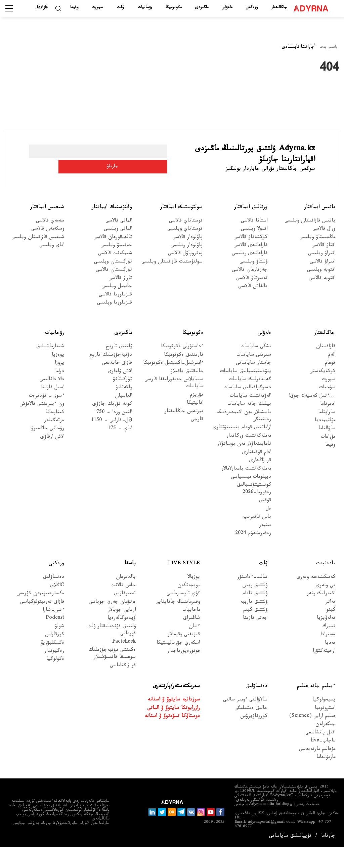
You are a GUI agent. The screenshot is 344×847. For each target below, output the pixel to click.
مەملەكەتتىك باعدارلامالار (246, 469)
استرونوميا (325, 708)
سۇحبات (327, 388)
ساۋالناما (326, 429)
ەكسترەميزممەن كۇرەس (40, 594)
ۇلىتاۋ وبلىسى (253, 262)
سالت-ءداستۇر (252, 577)
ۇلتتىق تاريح (119, 347)
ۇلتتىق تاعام (255, 594)
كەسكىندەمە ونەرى (316, 577)
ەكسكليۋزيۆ (52, 643)
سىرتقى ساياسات (253, 355)
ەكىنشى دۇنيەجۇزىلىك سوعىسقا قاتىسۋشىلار (112, 654)
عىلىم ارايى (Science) (312, 716)
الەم (331, 355)
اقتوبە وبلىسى (321, 270)
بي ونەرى (325, 586)
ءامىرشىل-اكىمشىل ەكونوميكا (173, 363)
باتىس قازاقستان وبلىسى (310, 221)
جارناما (328, 836)
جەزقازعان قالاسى (249, 270)
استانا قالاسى (254, 221)
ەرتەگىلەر (54, 421)
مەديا (330, 643)
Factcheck (124, 642)
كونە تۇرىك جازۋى (112, 404)
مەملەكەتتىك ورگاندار (248, 436)
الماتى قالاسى (118, 221)
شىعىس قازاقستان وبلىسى (37, 237)
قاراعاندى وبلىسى (249, 253)
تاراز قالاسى (120, 278)
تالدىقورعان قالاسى (112, 237)
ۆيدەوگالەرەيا (122, 618)
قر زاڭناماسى (123, 666)
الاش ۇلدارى (120, 371)
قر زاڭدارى (260, 461)
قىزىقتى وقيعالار (184, 635)
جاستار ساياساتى (253, 363)
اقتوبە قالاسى (322, 278)
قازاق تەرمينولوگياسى (42, 602)
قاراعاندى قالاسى (250, 245)
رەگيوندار (54, 651)
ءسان (194, 627)
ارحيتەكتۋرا (324, 651)
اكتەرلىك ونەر (321, 594)
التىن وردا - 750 (114, 412)
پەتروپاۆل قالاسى (185, 253)
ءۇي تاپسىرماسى (183, 594)
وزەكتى (252, 8)
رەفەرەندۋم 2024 (253, 533)
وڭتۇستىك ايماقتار (112, 207)
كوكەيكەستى (322, 371)
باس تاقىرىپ (257, 517)
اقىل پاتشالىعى (320, 733)
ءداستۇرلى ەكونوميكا (182, 347)
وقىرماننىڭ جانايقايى (178, 602)
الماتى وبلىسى (118, 229)
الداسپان (123, 396)
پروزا (59, 363)
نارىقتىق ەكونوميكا (183, 355)
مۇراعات (328, 437)
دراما (59, 371)
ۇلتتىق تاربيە (253, 602)
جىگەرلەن (325, 724)
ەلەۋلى (227, 8)
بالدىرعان (126, 577)
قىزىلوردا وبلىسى (114, 303)
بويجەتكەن (188, 586)
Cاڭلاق (57, 586)
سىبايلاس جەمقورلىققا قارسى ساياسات (173, 383)
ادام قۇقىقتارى (256, 452)
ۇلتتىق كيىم (255, 610)
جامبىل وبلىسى (116, 286)
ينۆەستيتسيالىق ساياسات (245, 371)
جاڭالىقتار (279, 8)
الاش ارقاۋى (52, 437)
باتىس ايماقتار (319, 207)
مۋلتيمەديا (325, 421)
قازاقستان (325, 347)
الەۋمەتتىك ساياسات (250, 396)
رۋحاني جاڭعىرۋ (47, 429)
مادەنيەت (325, 564)
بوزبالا (193, 577)
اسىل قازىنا (52, 388)
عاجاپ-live (323, 741)
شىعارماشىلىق (50, 347)
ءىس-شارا (53, 610)
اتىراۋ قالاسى (322, 262)
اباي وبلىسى (51, 245)
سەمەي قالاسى (50, 221)
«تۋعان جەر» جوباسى (112, 602)
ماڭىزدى (201, 8)
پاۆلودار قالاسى (187, 237)
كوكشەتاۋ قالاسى (250, 237)
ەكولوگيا (55, 659)
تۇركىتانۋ (122, 380)
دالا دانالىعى (52, 380)
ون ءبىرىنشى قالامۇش (41, 404)
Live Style (184, 564)
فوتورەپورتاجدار (183, 651)
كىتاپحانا (54, 412)
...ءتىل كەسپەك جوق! (311, 396)
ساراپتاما (326, 412)
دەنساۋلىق (53, 577)
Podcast (55, 618)
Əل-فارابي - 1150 (111, 421)
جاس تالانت (123, 586)
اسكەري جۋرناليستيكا (178, 643)
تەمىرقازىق (125, 594)
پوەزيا (58, 355)
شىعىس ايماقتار (47, 207)
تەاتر (330, 602)
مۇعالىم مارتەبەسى (317, 749)
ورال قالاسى (323, 229)
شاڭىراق (191, 618)
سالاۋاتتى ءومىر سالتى (245, 700)
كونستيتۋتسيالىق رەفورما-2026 (254, 489)
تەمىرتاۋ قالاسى (251, 278)
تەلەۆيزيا (326, 618)
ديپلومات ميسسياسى (251, 477)
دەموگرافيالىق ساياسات (247, 388)
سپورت (97, 8)
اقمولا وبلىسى (254, 229)
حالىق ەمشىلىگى (250, 708)
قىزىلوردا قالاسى (115, 294)
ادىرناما (327, 404)
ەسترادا (327, 635)
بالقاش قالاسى (252, 286)
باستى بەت (328, 47)
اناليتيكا (195, 403)
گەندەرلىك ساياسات (250, 380)
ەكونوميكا (174, 8)
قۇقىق (265, 501)
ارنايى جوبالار (122, 610)
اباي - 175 (120, 429)
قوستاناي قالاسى (186, 221)
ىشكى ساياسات (256, 347)
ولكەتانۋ (124, 388)
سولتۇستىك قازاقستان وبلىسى (172, 262)
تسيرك (328, 627)
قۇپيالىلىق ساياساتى (290, 836)
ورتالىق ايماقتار (250, 207)
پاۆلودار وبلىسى (187, 245)
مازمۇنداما (325, 757)
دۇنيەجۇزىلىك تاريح (110, 355)
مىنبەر (265, 525)
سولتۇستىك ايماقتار (181, 207)
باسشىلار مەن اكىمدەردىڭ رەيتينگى (244, 416)
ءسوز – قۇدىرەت (46, 396)
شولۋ (59, 627)
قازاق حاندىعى (117, 363)
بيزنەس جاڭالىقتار (184, 411)
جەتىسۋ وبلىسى (116, 245)
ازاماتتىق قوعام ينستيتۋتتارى (242, 428)
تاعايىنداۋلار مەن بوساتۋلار (244, 444)
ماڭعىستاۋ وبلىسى (317, 237)
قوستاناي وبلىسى (185, 229)
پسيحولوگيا (323, 700)
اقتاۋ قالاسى (323, 245)
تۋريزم (196, 395)
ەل (268, 509)
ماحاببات (191, 610)
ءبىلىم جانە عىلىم (316, 686)
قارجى (197, 420)
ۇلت (120, 8)
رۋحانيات (145, 8)
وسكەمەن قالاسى (47, 229)
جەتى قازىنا (255, 618)
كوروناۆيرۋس (253, 716)
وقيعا (74, 8)
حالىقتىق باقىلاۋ (186, 371)
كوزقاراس (54, 635)
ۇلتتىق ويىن (255, 586)
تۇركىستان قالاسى (114, 270)
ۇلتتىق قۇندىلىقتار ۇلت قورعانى (112, 630)
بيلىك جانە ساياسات (249, 404)
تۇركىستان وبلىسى (113, 262)
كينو (330, 610)
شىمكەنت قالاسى (115, 253)
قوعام (330, 363)
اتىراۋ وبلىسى (321, 253)
